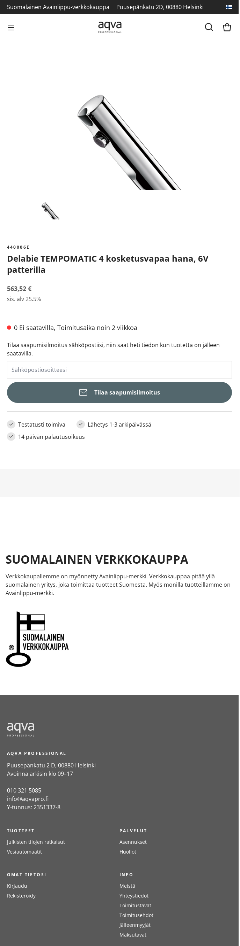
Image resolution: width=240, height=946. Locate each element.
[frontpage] (70, 730)
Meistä (127, 886)
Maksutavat (132, 934)
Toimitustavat (135, 905)
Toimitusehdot (136, 915)
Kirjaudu (17, 886)
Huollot (127, 851)
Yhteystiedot (133, 895)
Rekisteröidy (21, 895)
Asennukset (133, 842)
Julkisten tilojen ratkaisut (36, 842)
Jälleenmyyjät (135, 925)
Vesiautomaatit (24, 851)
